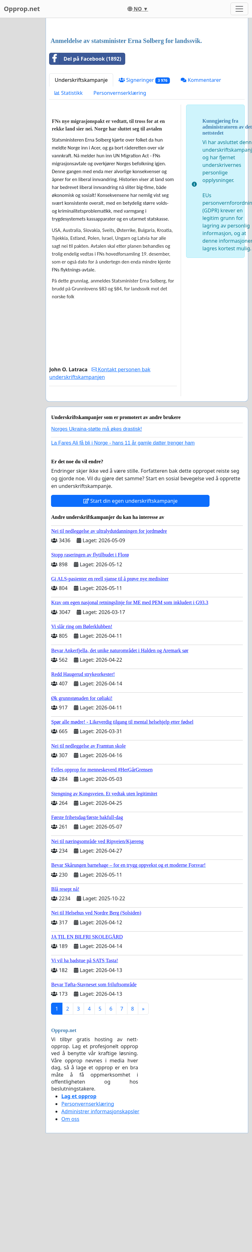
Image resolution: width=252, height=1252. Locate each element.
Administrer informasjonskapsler (100, 1199)
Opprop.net (22, 8)
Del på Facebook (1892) (85, 147)
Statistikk (68, 181)
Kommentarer (201, 168)
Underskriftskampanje (81, 168)
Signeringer (144, 168)
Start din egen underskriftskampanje (130, 589)
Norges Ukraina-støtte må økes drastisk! (96, 517)
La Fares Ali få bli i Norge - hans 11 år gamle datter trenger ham (123, 531)
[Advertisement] (143, 72)
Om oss (70, 1207)
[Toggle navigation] (239, 9)
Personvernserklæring (120, 181)
